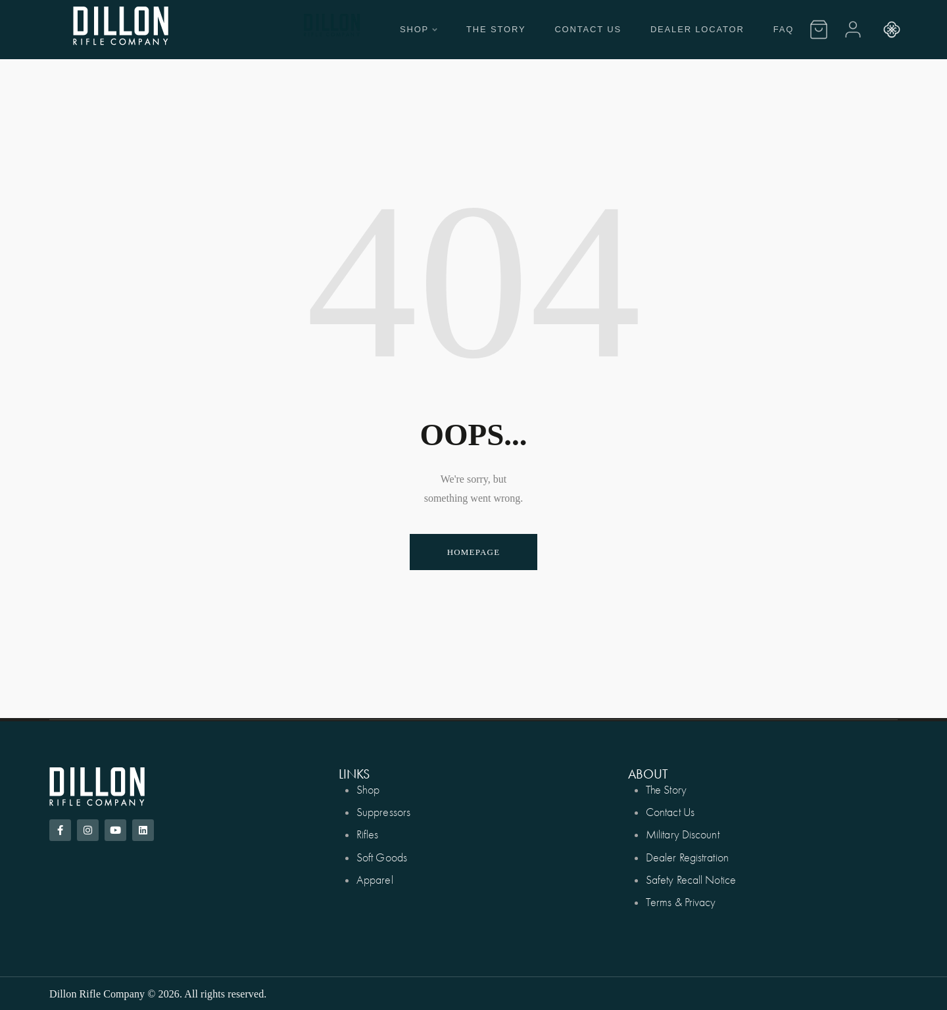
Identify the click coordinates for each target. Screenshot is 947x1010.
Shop (418, 29)
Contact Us (587, 29)
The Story (495, 29)
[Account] (852, 29)
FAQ (783, 29)
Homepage (473, 552)
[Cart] (818, 29)
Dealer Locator (697, 29)
